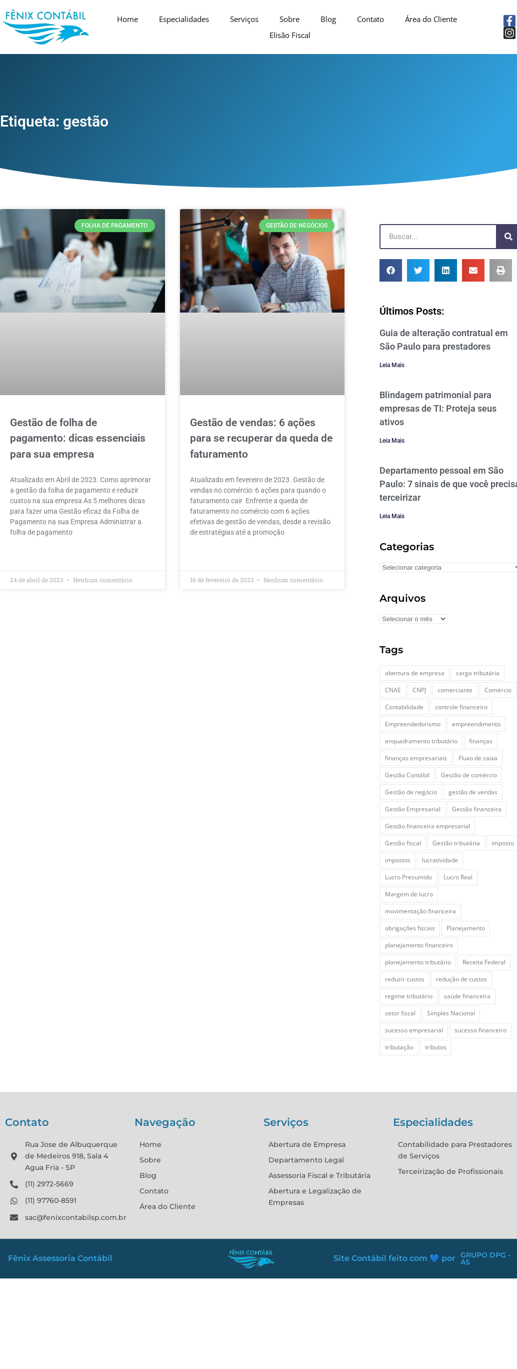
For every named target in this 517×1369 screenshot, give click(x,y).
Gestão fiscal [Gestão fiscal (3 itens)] (403, 843)
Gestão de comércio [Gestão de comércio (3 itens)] (469, 775)
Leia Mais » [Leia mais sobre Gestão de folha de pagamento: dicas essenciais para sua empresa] (28, 555)
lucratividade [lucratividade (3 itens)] (440, 860)
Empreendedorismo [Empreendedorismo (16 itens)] (412, 724)
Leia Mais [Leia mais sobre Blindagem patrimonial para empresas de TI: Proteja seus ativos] (392, 440)
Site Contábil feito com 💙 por (395, 1258)
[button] (391, 270)
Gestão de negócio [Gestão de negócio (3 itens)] (411, 792)
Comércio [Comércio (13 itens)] (498, 690)
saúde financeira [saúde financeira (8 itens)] (467, 996)
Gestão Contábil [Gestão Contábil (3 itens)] (407, 775)
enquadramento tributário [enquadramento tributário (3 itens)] (421, 741)
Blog (328, 19)
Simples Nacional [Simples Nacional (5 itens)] (451, 1013)
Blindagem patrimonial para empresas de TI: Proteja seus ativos (438, 408)
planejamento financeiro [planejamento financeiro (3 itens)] (419, 945)
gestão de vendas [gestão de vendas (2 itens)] (473, 792)
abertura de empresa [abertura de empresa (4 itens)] (414, 673)
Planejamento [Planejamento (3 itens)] (465, 928)
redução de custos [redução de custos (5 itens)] (461, 979)
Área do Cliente (431, 19)
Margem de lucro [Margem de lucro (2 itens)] (409, 894)
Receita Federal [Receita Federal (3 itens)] (484, 962)
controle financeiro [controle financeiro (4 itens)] (461, 707)
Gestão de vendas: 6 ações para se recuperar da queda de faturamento (261, 438)
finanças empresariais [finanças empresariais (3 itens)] (416, 758)
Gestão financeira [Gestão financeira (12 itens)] (477, 809)
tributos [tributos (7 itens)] (435, 1047)
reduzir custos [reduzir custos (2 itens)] (404, 979)
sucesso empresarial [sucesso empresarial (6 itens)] (414, 1030)
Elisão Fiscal (290, 35)
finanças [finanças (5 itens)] (480, 741)
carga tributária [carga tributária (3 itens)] (478, 673)
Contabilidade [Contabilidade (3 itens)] (404, 707)
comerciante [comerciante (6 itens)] (455, 690)
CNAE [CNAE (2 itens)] (393, 690)
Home (127, 19)
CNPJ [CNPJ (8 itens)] (419, 690)
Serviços (244, 19)
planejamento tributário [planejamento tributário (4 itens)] (418, 962)
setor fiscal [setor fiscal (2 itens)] (400, 1013)
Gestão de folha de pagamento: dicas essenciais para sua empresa (78, 438)
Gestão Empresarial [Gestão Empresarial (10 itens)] (412, 809)
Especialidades (184, 19)
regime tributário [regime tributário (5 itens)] (408, 996)
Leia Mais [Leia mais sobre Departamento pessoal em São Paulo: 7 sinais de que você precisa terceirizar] (392, 516)
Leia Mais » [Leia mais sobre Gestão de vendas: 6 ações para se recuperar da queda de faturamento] (208, 555)
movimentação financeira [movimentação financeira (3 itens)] (420, 911)
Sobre (290, 19)
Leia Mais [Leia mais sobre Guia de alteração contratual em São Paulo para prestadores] (392, 365)
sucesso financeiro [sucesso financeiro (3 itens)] (480, 1030)
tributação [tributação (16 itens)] (399, 1047)
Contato (370, 19)
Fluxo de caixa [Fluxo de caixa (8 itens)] (478, 758)
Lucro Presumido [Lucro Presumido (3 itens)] (408, 877)
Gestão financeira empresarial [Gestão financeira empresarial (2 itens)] (427, 826)
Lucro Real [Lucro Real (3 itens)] (458, 877)
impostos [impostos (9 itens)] (397, 860)
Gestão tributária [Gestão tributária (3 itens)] (456, 843)
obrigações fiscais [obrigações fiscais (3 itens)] (410, 928)
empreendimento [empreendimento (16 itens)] (476, 724)
